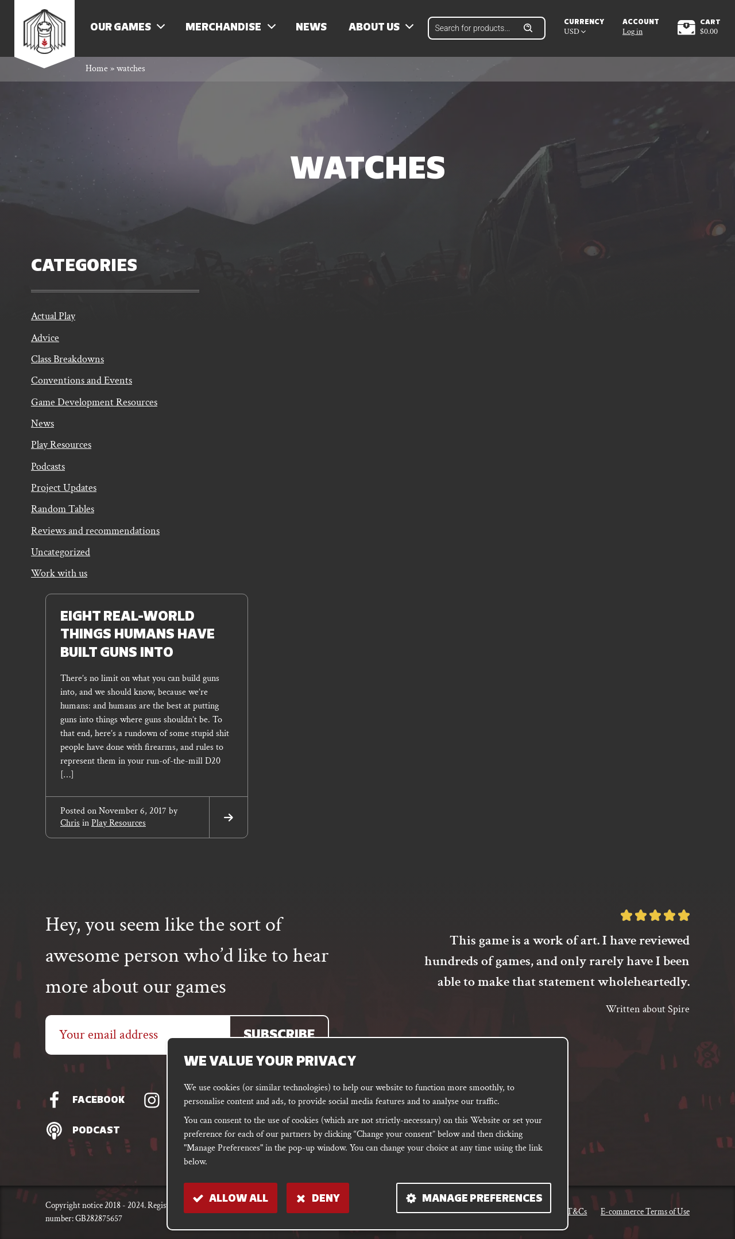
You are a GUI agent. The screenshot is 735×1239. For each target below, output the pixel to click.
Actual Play (53, 318)
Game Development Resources (94, 405)
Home (97, 71)
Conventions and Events (81, 383)
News (312, 29)
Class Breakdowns (67, 362)
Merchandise (225, 29)
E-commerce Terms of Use (645, 1211)
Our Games (122, 29)
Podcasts (48, 470)
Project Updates (63, 492)
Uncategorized (60, 557)
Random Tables (62, 514)
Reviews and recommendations (95, 535)
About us (375, 29)
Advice (45, 340)
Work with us (59, 579)
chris (70, 828)
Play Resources (61, 448)
